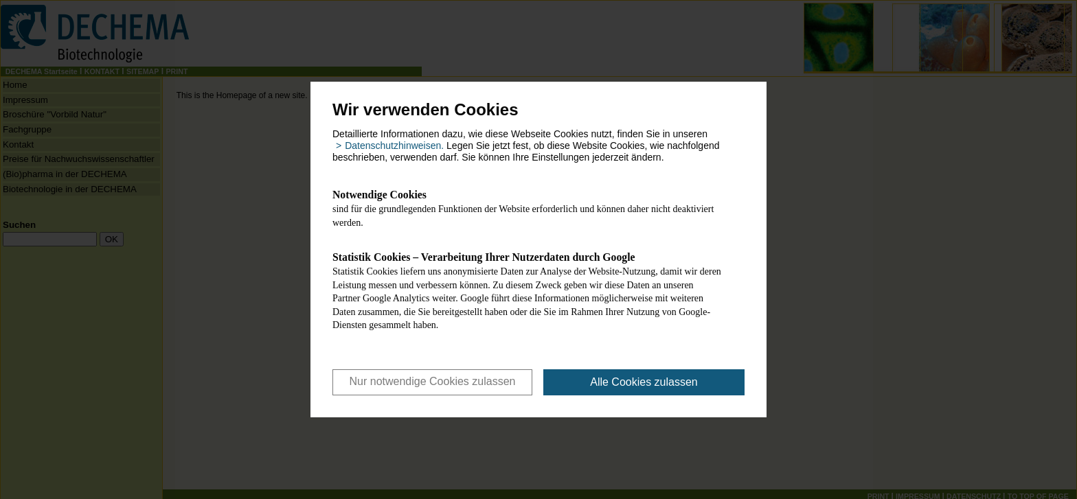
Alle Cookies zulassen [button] (644, 382)
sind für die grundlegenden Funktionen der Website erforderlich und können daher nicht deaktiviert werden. (527, 207)
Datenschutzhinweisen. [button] (394, 145)
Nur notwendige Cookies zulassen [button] (433, 381)
